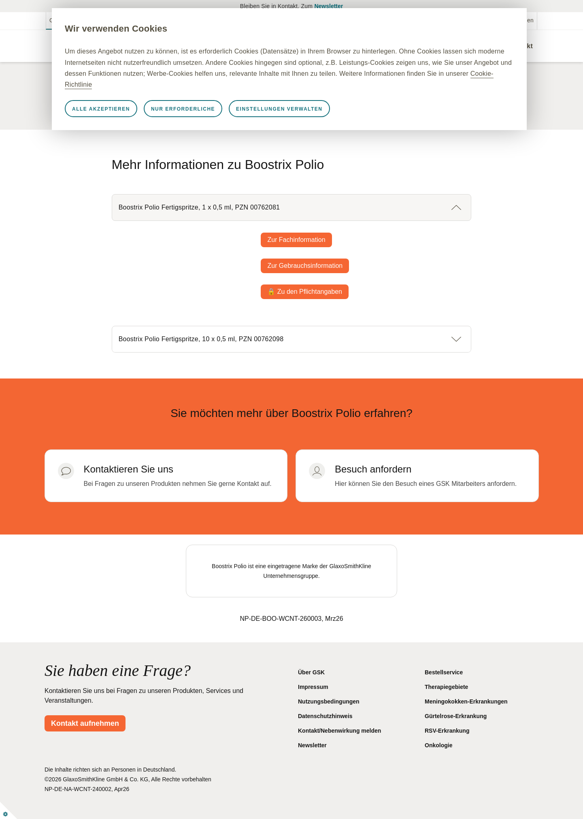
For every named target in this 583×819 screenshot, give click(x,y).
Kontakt (520, 46)
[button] (292, 207)
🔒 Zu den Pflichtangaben (304, 291)
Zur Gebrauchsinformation (305, 265)
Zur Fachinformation (296, 239)
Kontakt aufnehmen (85, 723)
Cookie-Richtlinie (214, 84)
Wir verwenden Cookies (134, 29)
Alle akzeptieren (119, 109)
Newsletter (328, 6)
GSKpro (59, 20)
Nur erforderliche (201, 109)
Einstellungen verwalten (297, 109)
